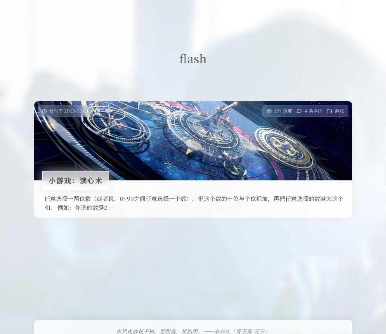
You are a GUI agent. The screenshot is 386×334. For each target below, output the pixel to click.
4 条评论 (313, 110)
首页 (85, 13)
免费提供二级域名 (177, 13)
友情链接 (222, 13)
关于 (276, 13)
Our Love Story (122, 13)
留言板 (252, 13)
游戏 (339, 110)
